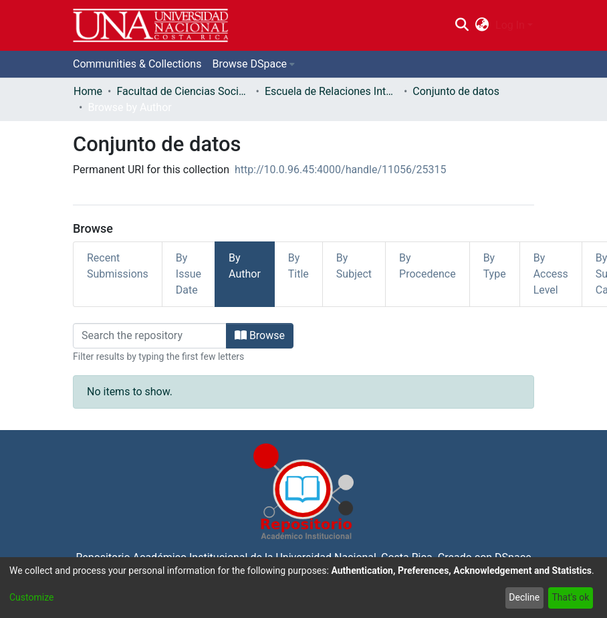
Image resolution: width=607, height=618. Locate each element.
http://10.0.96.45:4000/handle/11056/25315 (341, 169)
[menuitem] (482, 25)
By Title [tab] (298, 265)
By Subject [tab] (354, 265)
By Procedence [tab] (427, 265)
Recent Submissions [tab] (117, 265)
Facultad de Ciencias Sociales (183, 91)
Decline (524, 597)
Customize (31, 597)
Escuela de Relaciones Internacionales (331, 91)
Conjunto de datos (455, 91)
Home (88, 91)
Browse (260, 335)
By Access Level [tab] (550, 273)
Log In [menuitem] (510, 25)
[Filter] (150, 335)
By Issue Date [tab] (188, 273)
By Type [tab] (494, 265)
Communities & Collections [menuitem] (137, 64)
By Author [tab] (245, 265)
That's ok (570, 597)
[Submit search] (461, 25)
